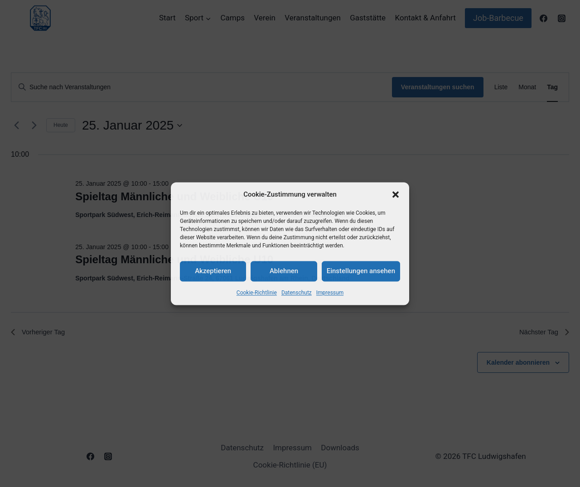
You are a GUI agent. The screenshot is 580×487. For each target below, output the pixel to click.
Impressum (329, 292)
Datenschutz (296, 292)
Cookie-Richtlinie (257, 292)
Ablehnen (284, 271)
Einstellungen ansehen (361, 271)
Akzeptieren (213, 271)
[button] (395, 194)
